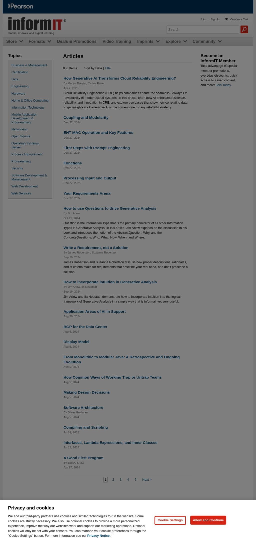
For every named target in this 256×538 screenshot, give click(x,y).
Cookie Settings (170, 523)
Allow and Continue (208, 523)
